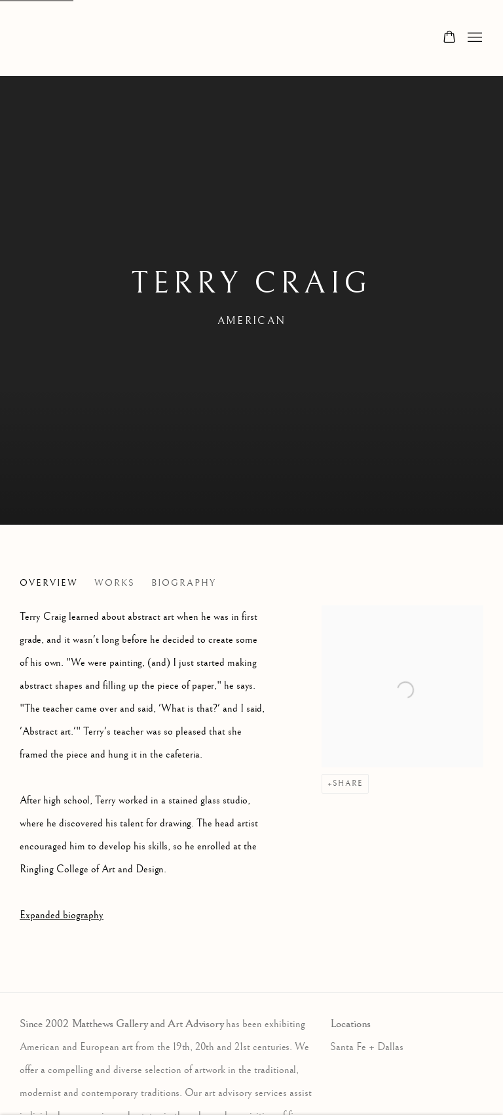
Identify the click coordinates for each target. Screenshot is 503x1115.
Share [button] (348, 783)
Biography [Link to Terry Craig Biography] (183, 583)
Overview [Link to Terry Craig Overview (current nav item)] (49, 583)
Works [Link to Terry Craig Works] (114, 583)
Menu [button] (473, 38)
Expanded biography (61, 915)
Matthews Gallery (39, 38)
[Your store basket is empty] (449, 38)
